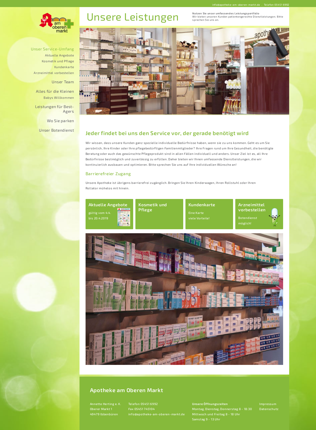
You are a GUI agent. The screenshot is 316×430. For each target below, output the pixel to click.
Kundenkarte (64, 67)
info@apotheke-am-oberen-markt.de (236, 4)
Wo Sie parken (60, 120)
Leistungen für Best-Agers (54, 108)
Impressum (267, 404)
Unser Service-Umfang (52, 49)
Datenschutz (269, 409)
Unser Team (63, 81)
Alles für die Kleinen (55, 91)
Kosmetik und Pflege (58, 61)
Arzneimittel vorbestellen (54, 73)
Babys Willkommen (59, 97)
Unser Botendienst (56, 130)
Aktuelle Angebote (59, 55)
